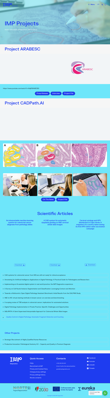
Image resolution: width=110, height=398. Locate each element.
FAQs (32, 363)
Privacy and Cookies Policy (39, 369)
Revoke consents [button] (36, 378)
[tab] (55, 275)
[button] (42, 93)
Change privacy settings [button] (38, 372)
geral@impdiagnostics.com (63, 369)
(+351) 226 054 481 (61, 363)
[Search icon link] (102, 5)
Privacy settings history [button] (38, 375)
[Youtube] (95, 361)
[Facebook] (95, 358)
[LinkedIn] (95, 364)
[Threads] (95, 368)
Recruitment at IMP (37, 366)
